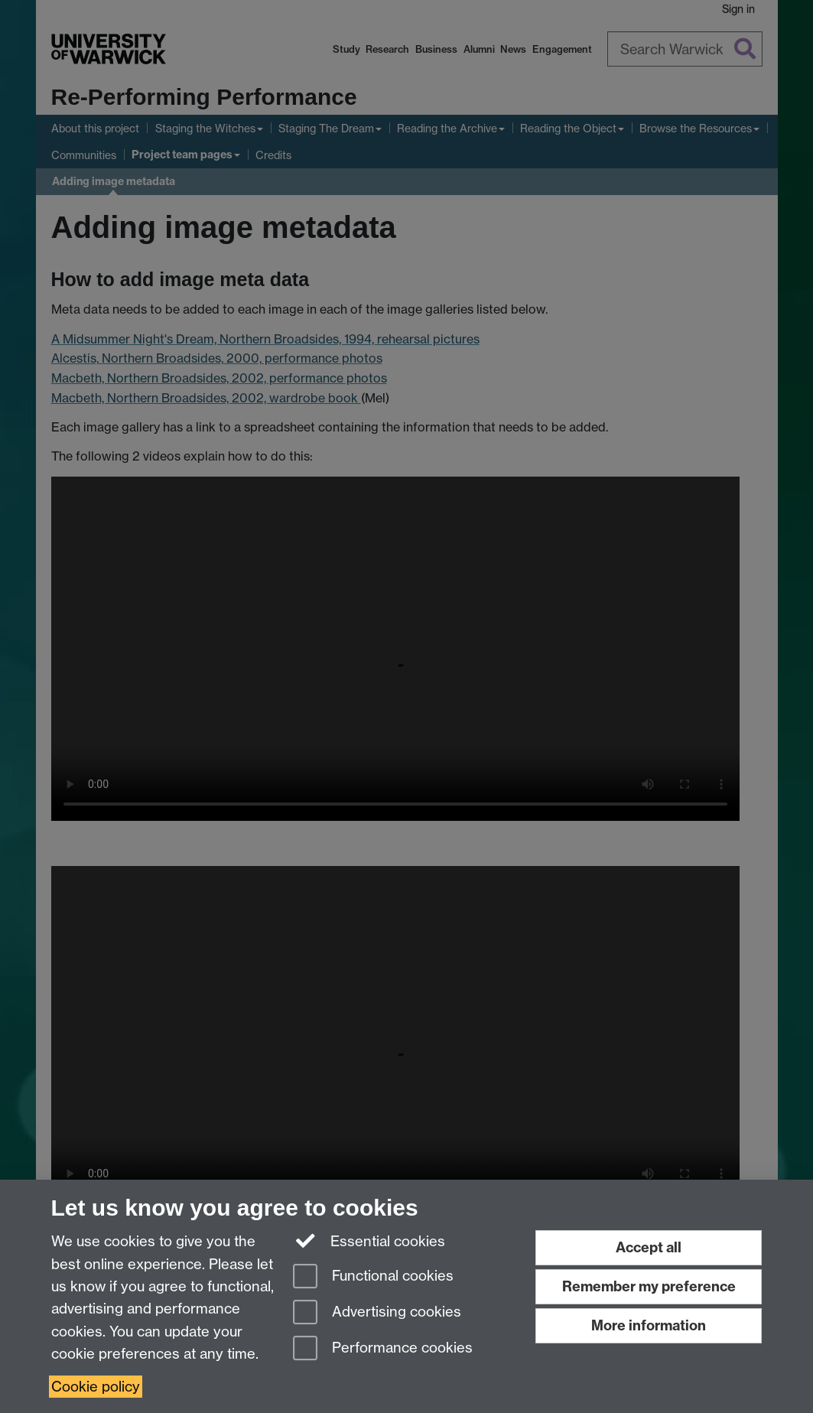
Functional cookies (373, 1277)
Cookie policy (95, 1386)
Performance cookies (383, 1349)
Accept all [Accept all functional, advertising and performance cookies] (648, 1247)
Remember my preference (649, 1286)
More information (648, 1325)
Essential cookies (369, 1240)
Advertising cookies (377, 1313)
